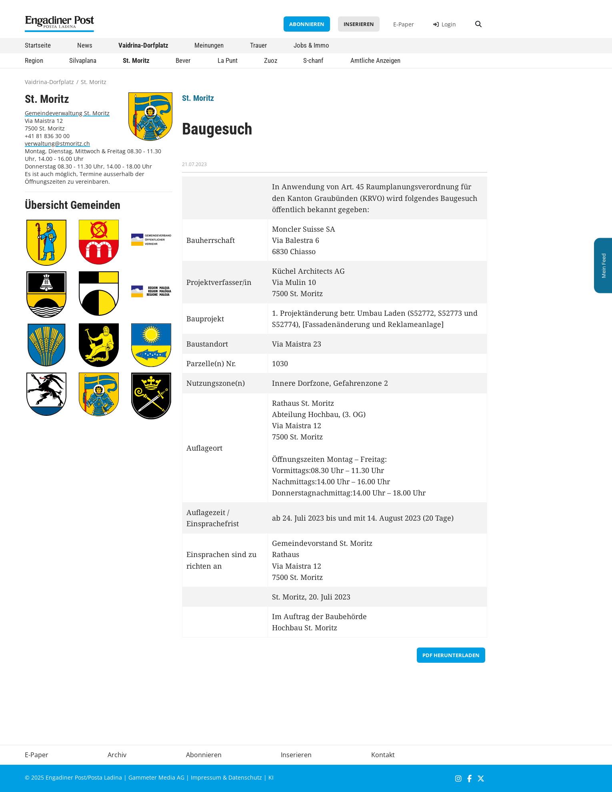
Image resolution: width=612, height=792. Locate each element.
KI (271, 777)
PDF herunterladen (451, 655)
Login (444, 24)
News (84, 45)
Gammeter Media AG (156, 777)
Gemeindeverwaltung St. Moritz (67, 113)
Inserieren (359, 24)
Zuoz (270, 60)
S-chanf (313, 60)
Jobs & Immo (311, 45)
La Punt (228, 60)
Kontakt (383, 754)
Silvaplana (82, 60)
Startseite (38, 45)
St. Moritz (136, 60)
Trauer (258, 45)
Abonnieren (306, 24)
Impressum (206, 777)
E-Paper (403, 24)
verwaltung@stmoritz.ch (57, 143)
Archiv (117, 754)
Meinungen (209, 45)
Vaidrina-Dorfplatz (143, 45)
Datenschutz (245, 777)
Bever (183, 60)
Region (34, 60)
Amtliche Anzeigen (375, 60)
